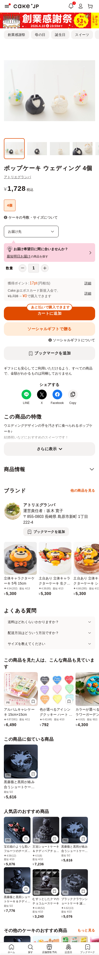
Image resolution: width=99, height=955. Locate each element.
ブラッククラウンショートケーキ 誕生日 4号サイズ (74, 903)
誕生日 (60, 35)
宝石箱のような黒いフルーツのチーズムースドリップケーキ (17, 851)
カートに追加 (49, 311)
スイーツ (82, 35)
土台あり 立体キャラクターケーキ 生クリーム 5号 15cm (54, 583)
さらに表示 (47, 449)
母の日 (40, 35)
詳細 (87, 283)
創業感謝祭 (16, 35)
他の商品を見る (82, 490)
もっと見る (86, 930)
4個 (9, 205)
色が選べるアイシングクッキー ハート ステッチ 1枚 (56, 714)
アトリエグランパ (17, 177)
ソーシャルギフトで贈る (49, 329)
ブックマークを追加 (52, 353)
